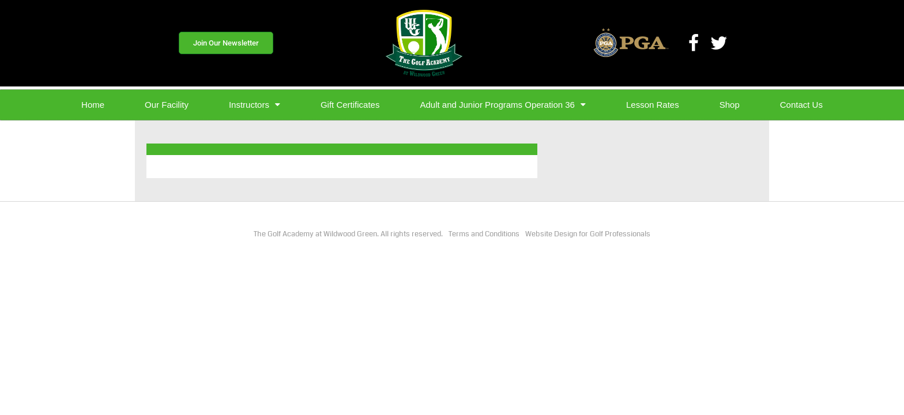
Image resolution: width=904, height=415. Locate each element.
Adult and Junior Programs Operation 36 (502, 105)
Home (92, 105)
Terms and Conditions (484, 234)
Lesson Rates (652, 105)
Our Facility (167, 105)
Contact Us (801, 105)
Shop (730, 105)
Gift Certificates (350, 105)
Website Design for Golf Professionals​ (587, 234)
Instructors (254, 105)
